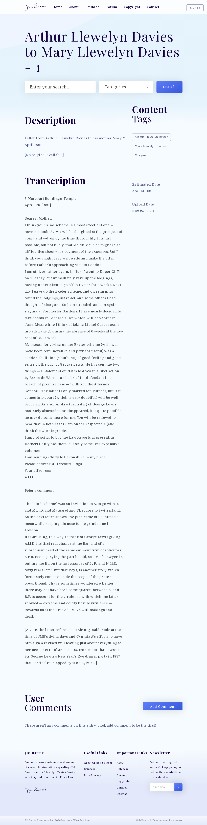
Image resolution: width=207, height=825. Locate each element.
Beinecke (90, 769)
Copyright (123, 781)
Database (122, 769)
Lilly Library (92, 775)
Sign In (195, 7)
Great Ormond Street (98, 762)
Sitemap (122, 794)
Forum (121, 775)
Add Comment (163, 707)
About (121, 762)
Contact (122, 787)
